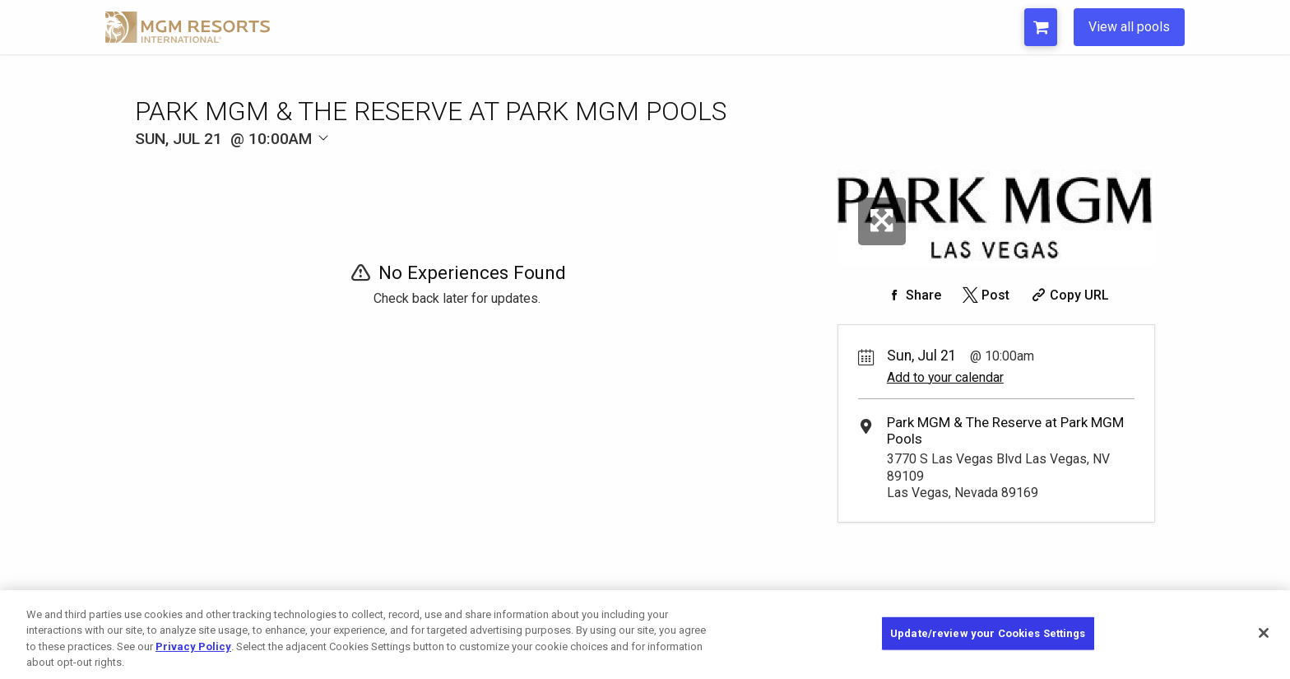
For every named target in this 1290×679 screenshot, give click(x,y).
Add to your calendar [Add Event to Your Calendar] (945, 377)
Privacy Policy (193, 646)
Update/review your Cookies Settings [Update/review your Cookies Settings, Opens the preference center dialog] (988, 633)
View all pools (1129, 27)
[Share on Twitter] (984, 295)
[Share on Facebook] (912, 295)
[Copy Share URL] (1068, 295)
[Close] (1264, 633)
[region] (645, 634)
